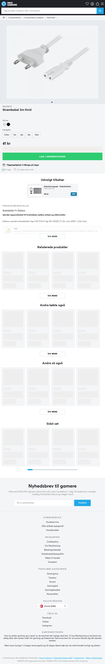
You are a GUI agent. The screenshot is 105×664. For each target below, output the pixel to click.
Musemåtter (52, 594)
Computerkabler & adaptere (34, 18)
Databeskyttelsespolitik (53, 554)
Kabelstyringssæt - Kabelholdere (57, 186)
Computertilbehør (14, 18)
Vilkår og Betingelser (94, 658)
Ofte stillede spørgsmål (52, 526)
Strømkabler (51, 18)
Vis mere (52, 296)
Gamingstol (52, 586)
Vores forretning (45, 658)
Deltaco (7, 106)
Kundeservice (52, 522)
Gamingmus (52, 574)
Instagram (47, 626)
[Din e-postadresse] (43, 503)
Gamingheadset (52, 590)
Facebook (46, 618)
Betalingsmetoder (52, 550)
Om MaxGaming (52, 546)
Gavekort (52, 562)
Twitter (45, 622)
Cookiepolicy (52, 542)
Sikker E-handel (52, 558)
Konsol (52, 582)
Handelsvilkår (52, 530)
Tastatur (52, 578)
